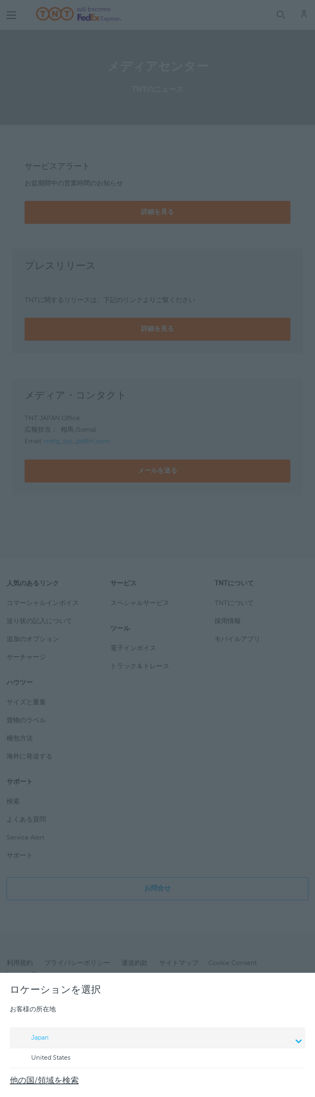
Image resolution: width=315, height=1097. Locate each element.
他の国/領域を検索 (44, 1081)
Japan (159, 1039)
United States (43, 1058)
